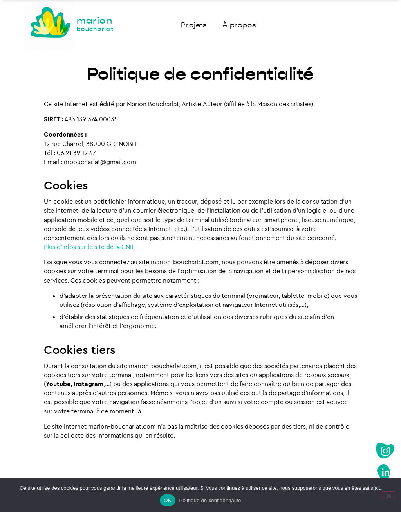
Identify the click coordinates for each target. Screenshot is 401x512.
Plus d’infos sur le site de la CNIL (89, 247)
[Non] (388, 494)
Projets (194, 25)
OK (167, 500)
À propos (239, 25)
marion (95, 24)
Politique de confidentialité (210, 500)
